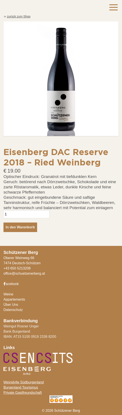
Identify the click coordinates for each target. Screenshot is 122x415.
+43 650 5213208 (17, 268)
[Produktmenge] (26, 214)
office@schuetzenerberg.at (24, 273)
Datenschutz (13, 310)
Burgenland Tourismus (20, 387)
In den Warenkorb (20, 227)
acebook (11, 284)
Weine (8, 294)
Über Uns (10, 304)
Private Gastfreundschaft (22, 392)
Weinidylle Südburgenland (23, 382)
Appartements (14, 299)
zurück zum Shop (18, 16)
